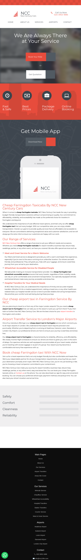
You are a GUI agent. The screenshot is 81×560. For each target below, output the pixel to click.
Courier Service (40, 512)
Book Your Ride (35, 57)
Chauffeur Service (40, 495)
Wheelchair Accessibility (40, 499)
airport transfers (67, 313)
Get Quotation (35, 75)
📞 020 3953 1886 (40, 554)
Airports (53, 22)
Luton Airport (40, 535)
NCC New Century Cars (11, 245)
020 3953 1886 (61, 15)
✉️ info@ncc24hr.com (40, 558)
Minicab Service (40, 490)
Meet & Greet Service (40, 516)
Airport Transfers (40, 471)
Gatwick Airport (40, 531)
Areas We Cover (40, 476)
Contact (67, 22)
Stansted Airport (40, 539)
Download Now (35, 143)
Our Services (40, 467)
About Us (24, 22)
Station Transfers (40, 508)
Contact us (20, 375)
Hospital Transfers (40, 503)
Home (10, 22)
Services (39, 22)
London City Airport (40, 544)
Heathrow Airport (40, 526)
